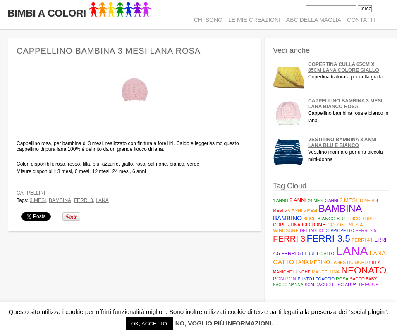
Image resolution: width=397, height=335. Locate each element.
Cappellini (31, 193)
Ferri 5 (291, 254)
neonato (364, 270)
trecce (368, 284)
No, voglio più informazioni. (224, 323)
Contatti (361, 20)
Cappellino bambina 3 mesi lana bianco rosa (345, 103)
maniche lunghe (292, 272)
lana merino (312, 262)
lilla (375, 262)
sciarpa (346, 284)
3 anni (331, 200)
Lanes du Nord (349, 262)
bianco (326, 218)
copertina (287, 224)
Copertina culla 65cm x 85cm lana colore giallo (343, 67)
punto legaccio (316, 279)
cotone (314, 224)
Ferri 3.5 (328, 238)
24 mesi (315, 200)
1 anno (280, 200)
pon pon (284, 279)
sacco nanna (288, 285)
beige (309, 218)
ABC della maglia (313, 20)
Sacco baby (363, 279)
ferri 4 (361, 240)
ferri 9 (310, 254)
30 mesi (366, 200)
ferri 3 (83, 200)
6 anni (295, 210)
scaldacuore (320, 285)
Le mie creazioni (254, 20)
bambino (287, 217)
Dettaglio (311, 230)
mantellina (326, 271)
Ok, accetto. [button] (150, 324)
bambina (60, 200)
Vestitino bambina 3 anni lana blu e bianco (342, 142)
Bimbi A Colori (79, 13)
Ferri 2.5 (366, 230)
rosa (342, 278)
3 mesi (38, 200)
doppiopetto (339, 230)
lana (102, 200)
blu (341, 218)
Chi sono (208, 20)
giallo (326, 254)
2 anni (297, 200)
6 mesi (310, 210)
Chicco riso (361, 218)
